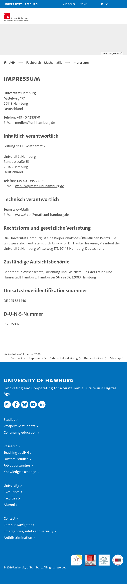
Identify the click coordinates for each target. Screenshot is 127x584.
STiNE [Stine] (83, 4)
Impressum (36, 358)
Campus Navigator (18, 525)
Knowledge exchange (20, 471)
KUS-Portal (70, 4)
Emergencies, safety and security (28, 531)
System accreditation (117, 558)
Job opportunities (17, 465)
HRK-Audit (102, 558)
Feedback (16, 358)
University (11, 485)
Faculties (10, 498)
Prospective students (19, 426)
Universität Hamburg (21, 4)
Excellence (12, 492)
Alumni (9, 504)
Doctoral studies (16, 459)
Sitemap (115, 358)
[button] (103, 4)
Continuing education (20, 432)
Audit (88, 556)
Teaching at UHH (16, 452)
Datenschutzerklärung (64, 358)
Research (10, 446)
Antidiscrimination (18, 537)
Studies (9, 419)
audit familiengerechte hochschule (76, 560)
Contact (9, 518)
